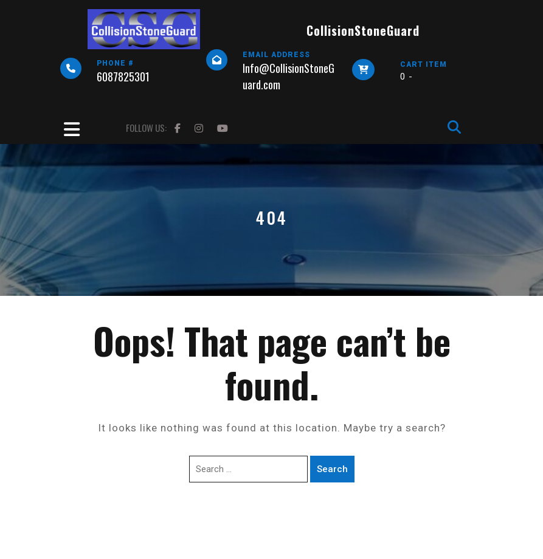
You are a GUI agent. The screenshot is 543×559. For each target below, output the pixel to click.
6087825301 (123, 76)
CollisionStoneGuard (363, 30)
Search (332, 469)
